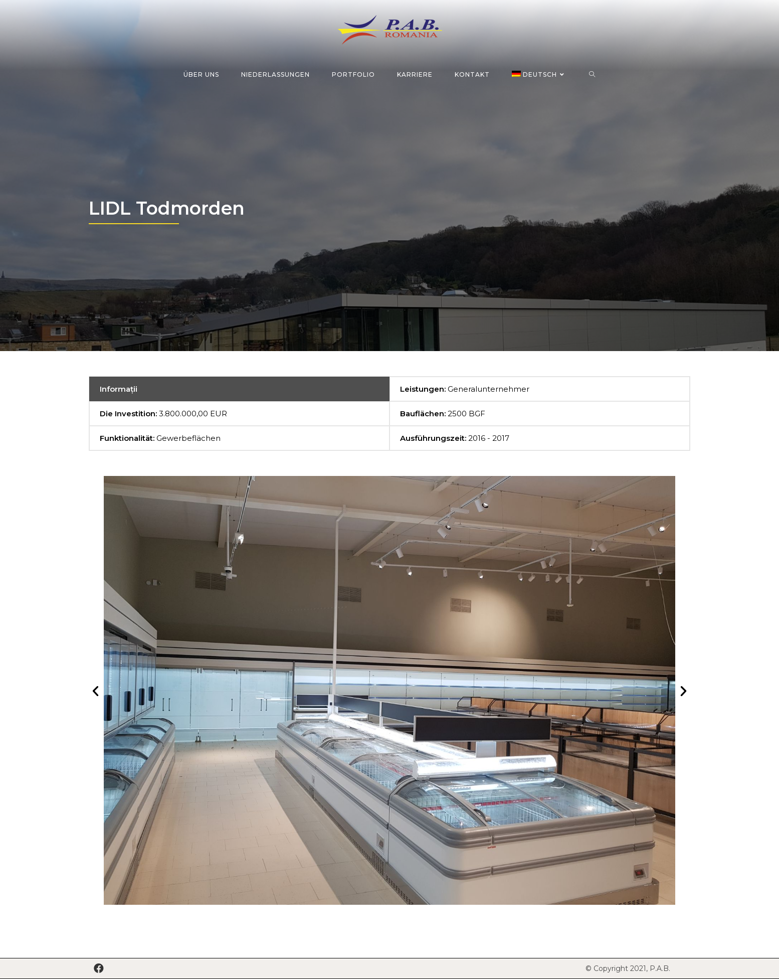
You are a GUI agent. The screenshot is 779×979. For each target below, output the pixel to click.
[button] (95, 690)
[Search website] (592, 75)
